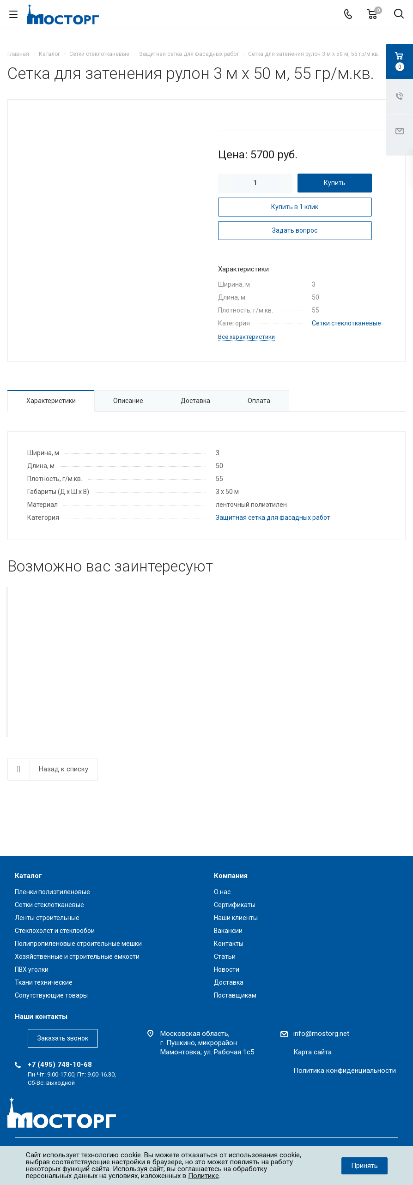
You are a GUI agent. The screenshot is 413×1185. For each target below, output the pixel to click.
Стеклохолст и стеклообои (55, 930)
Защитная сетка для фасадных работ (273, 517)
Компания (231, 876)
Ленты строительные (47, 917)
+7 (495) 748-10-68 (60, 1064)
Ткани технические (44, 982)
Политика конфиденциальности (344, 1070)
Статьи (225, 956)
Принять (364, 1165)
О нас (222, 892)
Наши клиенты (236, 917)
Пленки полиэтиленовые (52, 892)
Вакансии (228, 930)
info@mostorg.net (321, 1033)
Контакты (228, 943)
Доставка (228, 982)
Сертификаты (234, 904)
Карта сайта (312, 1052)
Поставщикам (235, 995)
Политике (203, 1176)
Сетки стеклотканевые (346, 323)
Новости (226, 969)
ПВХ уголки (32, 969)
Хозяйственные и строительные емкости (77, 956)
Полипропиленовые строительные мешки (78, 943)
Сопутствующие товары (51, 995)
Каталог (28, 876)
